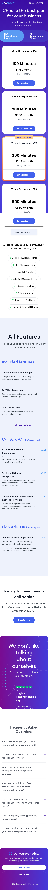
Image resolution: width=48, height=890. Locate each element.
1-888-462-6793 (36, 3)
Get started (24, 83)
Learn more (24, 874)
